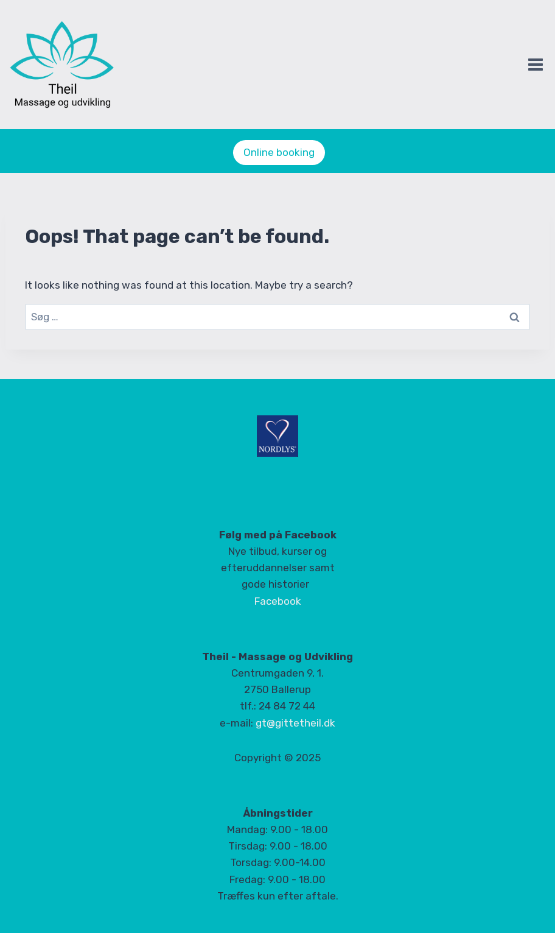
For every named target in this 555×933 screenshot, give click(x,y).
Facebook (277, 601)
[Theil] (67, 65)
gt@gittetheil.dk (295, 723)
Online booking (279, 152)
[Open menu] (536, 64)
